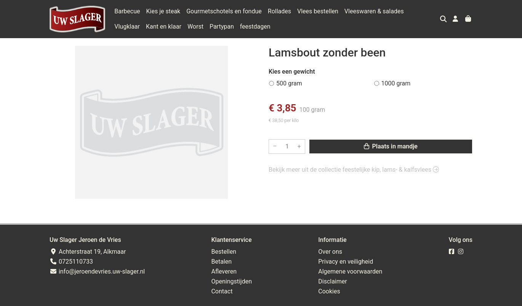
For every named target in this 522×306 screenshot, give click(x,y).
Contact (221, 291)
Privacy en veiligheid (345, 261)
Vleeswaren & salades (374, 11)
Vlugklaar (423, 11)
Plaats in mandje (391, 146)
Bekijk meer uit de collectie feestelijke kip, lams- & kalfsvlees (354, 169)
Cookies (329, 291)
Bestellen (223, 251)
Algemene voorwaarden (350, 271)
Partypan (190, 26)
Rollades (279, 11)
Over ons (330, 251)
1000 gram (396, 83)
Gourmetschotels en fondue (224, 11)
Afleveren (224, 271)
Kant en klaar (132, 26)
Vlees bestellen (317, 11)
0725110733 (71, 261)
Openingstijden (231, 281)
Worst (164, 26)
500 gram (289, 83)
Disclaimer (332, 281)
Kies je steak (163, 11)
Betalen (221, 261)
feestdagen (223, 26)
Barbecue (127, 11)
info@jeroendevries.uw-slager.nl (97, 271)
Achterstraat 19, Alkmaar (88, 251)
